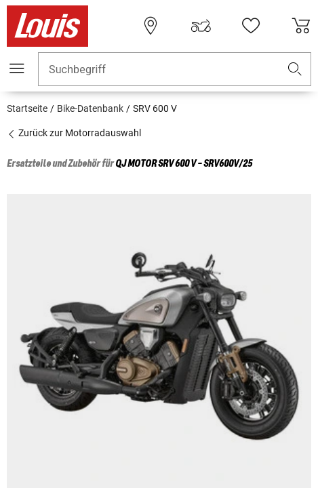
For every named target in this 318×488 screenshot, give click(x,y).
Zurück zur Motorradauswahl (74, 132)
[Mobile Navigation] (17, 68)
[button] (295, 69)
